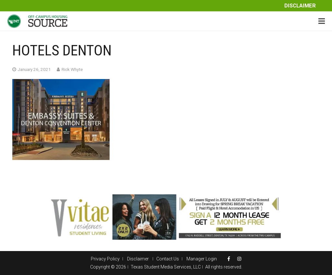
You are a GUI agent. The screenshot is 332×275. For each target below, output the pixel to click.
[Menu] (321, 21)
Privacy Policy (105, 258)
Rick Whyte (72, 69)
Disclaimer (300, 6)
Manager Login (201, 258)
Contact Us (167, 258)
